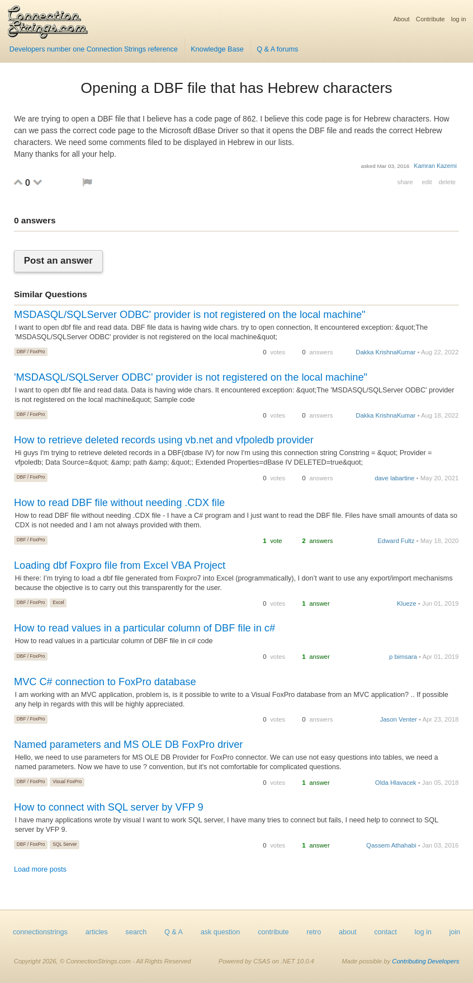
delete (447, 182)
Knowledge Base (217, 49)
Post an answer (58, 261)
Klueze (407, 603)
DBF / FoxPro (31, 351)
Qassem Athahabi (391, 845)
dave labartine (394, 478)
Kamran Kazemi (435, 165)
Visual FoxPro (67, 781)
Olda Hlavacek (396, 782)
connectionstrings (40, 932)
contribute (273, 932)
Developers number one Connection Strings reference (94, 49)
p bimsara (403, 656)
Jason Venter (398, 719)
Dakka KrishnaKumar (385, 352)
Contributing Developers (425, 961)
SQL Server (65, 844)
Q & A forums (277, 49)
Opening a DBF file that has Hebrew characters (236, 87)
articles (97, 932)
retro (313, 932)
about (348, 932)
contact (385, 932)
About (401, 19)
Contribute (430, 19)
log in (458, 19)
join (455, 932)
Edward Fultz (395, 540)
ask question (220, 932)
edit (427, 182)
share (405, 182)
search (135, 932)
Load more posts (40, 869)
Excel (58, 602)
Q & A (173, 932)
